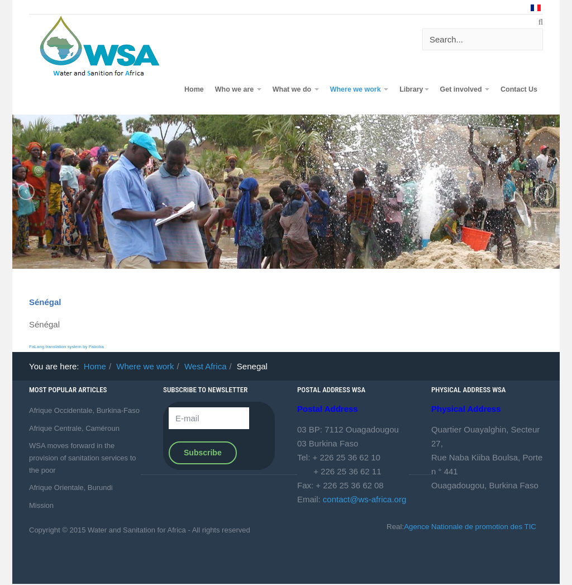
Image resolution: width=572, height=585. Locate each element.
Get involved (465, 89)
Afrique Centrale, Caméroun (74, 428)
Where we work (359, 89)
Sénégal (45, 302)
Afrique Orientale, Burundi (71, 487)
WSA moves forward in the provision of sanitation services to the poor (82, 457)
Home (194, 89)
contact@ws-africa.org (364, 499)
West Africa (205, 366)
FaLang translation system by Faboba (66, 346)
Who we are (238, 89)
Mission (41, 505)
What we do (296, 89)
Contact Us (518, 89)
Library (413, 89)
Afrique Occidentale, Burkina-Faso (84, 410)
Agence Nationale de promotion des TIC (470, 526)
